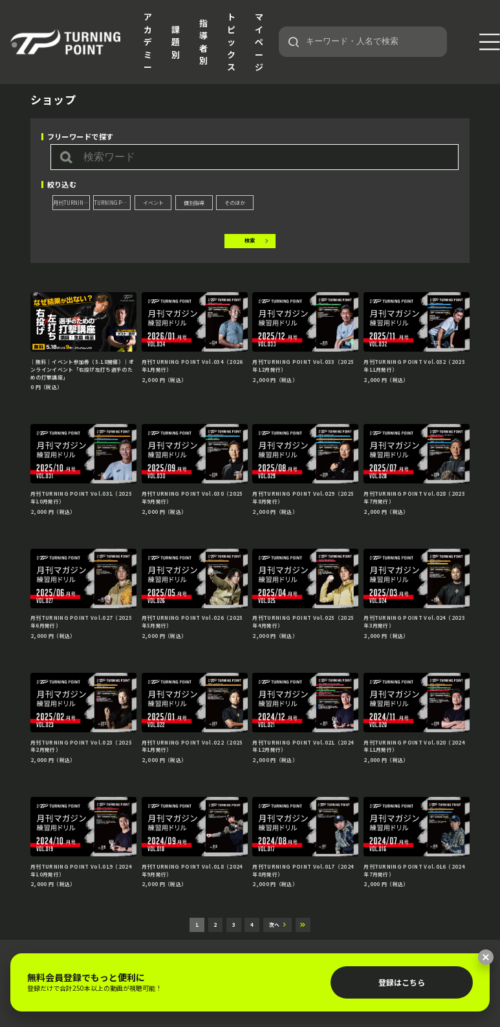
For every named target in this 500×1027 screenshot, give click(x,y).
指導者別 (203, 42)
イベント (153, 202)
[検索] (293, 42)
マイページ (259, 41)
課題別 (175, 42)
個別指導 (194, 202)
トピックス (231, 41)
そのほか (234, 202)
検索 (250, 241)
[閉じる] (486, 957)
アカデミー (148, 41)
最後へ (303, 925)
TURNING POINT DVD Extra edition (112, 202)
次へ (274, 924)
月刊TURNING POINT (71, 202)
